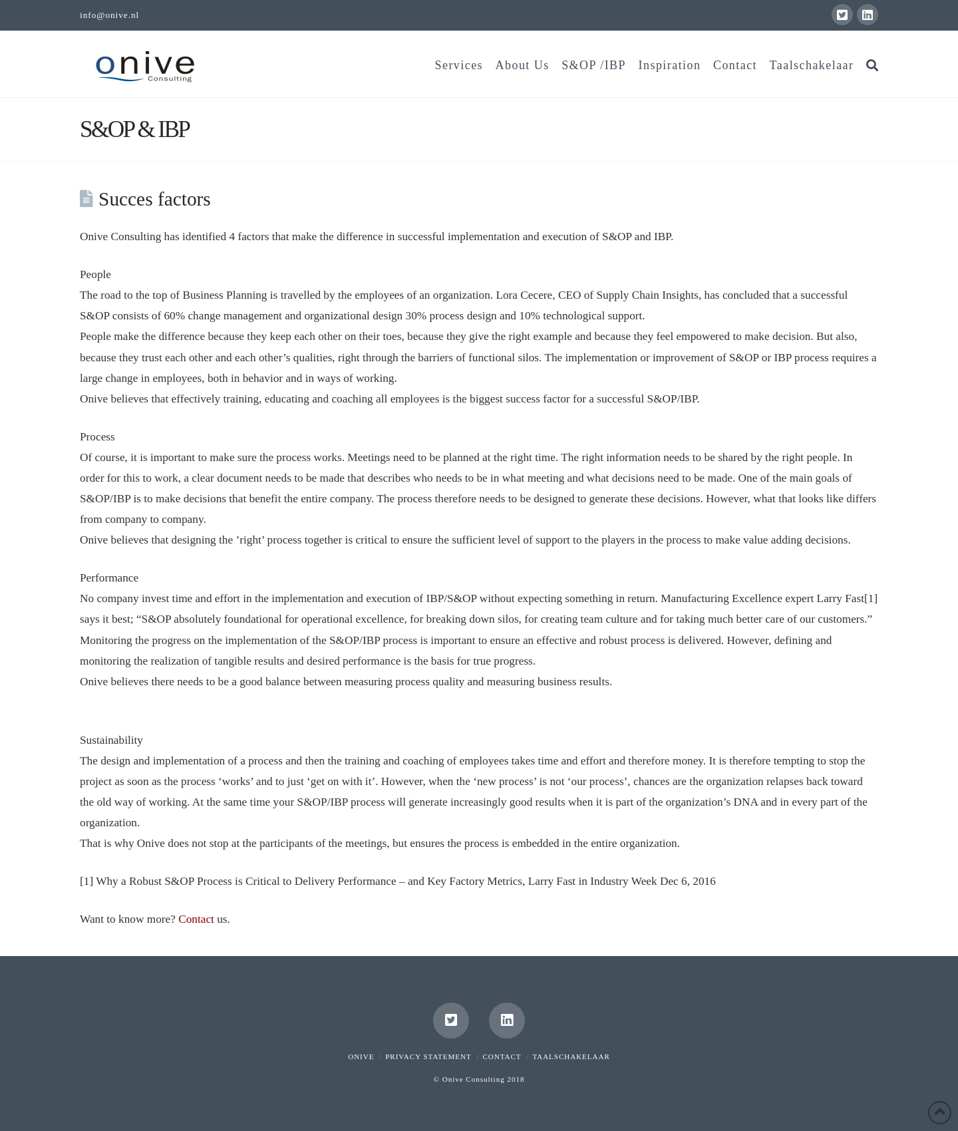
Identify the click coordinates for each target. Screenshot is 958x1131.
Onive (361, 1056)
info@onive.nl (109, 15)
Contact (196, 919)
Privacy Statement (428, 1056)
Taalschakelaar (570, 1056)
